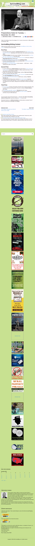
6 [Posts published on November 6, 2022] (1, 474)
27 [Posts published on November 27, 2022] (1, 478)
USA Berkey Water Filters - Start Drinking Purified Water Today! (13, 117)
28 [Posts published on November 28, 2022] (6, 478)
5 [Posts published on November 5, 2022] (29, 473)
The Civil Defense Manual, (12, 63)
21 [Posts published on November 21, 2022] (6, 477)
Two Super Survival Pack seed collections (10, 76)
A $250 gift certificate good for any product (10, 59)
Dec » (5, 480)
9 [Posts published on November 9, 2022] (15, 474)
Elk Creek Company (23, 79)
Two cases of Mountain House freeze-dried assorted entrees (14, 57)
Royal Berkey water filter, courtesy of (10, 90)
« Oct (2, 480)
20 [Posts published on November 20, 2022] (1, 477)
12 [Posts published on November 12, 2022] (29, 474)
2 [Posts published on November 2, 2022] (15, 473)
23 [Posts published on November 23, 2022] (15, 477)
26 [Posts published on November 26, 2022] (29, 477)
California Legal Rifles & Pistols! (7, 114)
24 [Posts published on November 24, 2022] (20, 477)
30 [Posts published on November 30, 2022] (15, 478)
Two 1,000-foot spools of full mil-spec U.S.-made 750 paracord (14, 74)
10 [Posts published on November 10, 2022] (20, 474)
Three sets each (6, 86)
